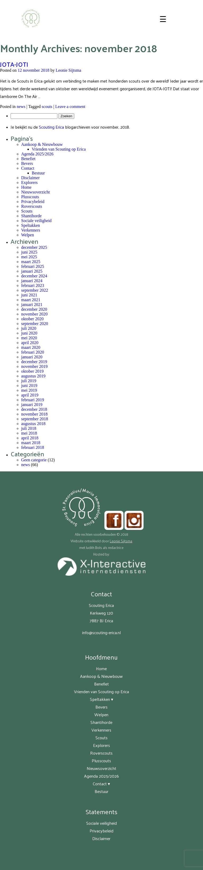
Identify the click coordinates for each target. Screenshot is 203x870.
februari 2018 (32, 447)
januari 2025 (31, 271)
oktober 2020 (32, 319)
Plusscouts (30, 197)
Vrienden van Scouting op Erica (59, 149)
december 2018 (34, 409)
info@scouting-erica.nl (101, 632)
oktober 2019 (32, 371)
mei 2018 (29, 433)
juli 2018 (28, 428)
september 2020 (34, 323)
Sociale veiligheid (36, 220)
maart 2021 (30, 299)
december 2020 (34, 309)
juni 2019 (29, 385)
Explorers (29, 182)
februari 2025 (32, 266)
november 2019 (34, 366)
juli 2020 (28, 328)
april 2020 (29, 342)
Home (26, 187)
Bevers (27, 163)
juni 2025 (29, 252)
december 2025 (34, 247)
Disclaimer (30, 177)
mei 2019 (29, 390)
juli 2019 (28, 380)
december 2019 (34, 361)
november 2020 (34, 314)
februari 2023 (32, 285)
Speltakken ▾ (101, 699)
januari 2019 (31, 404)
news (21, 106)
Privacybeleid (32, 201)
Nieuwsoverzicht (35, 192)
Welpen (27, 235)
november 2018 (34, 414)
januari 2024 (31, 280)
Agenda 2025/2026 (37, 154)
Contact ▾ (101, 783)
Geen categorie (34, 460)
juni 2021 (29, 295)
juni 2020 (29, 333)
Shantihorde (31, 216)
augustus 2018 (33, 423)
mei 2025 (29, 257)
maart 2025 (30, 261)
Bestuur (38, 173)
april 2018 (29, 438)
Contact (27, 168)
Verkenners (30, 230)
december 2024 (34, 276)
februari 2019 (32, 400)
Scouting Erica (51, 127)
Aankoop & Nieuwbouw (42, 144)
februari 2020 (32, 352)
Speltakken (30, 225)
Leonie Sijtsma (68, 70)
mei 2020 (29, 338)
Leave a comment (70, 106)
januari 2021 (31, 304)
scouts (47, 106)
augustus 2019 (33, 376)
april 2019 (29, 395)
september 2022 (34, 290)
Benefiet (28, 158)
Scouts (27, 211)
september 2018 (34, 419)
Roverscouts (31, 206)
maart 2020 (30, 347)
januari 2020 (31, 357)
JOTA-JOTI (14, 64)
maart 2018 (30, 442)
